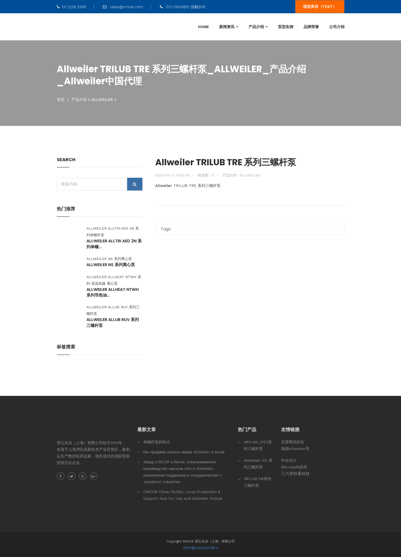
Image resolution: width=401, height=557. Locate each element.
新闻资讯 (227, 27)
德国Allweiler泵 (295, 448)
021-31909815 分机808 (182, 7)
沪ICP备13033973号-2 (200, 548)
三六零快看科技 (295, 473)
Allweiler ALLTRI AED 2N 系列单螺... (114, 244)
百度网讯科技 (292, 442)
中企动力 (288, 460)
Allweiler (163, 185)
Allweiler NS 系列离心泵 (111, 265)
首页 (60, 99)
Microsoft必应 (294, 467)
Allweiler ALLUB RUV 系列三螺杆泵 (113, 322)
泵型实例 (285, 27)
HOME (203, 27)
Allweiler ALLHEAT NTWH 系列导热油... (113, 292)
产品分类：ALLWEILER (241, 175)
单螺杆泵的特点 (156, 442)
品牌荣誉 (311, 27)
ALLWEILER (102, 99)
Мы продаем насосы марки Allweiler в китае (184, 452)
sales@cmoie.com (123, 7)
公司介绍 (336, 27)
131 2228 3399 (71, 7)
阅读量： (205, 175)
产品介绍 (256, 27)
